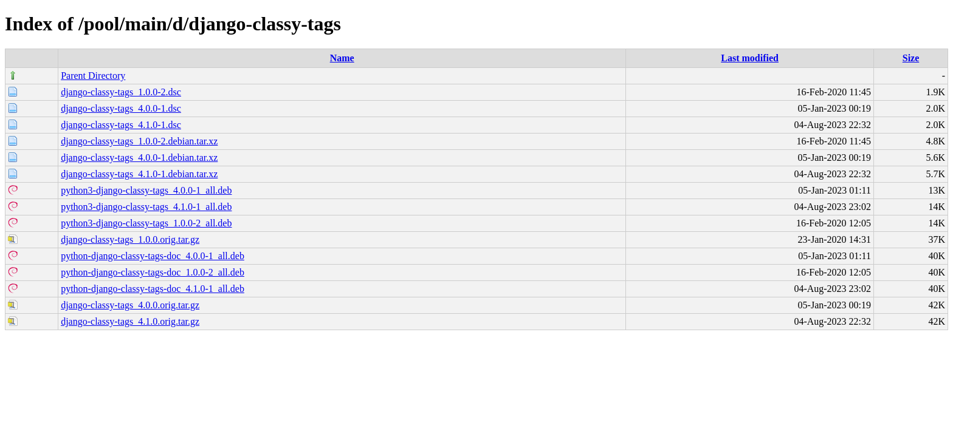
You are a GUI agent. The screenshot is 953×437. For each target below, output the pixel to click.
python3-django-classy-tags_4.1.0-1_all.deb (146, 207)
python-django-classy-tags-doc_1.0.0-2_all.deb (152, 272)
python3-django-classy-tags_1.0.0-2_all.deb (146, 223)
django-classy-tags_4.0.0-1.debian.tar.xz (139, 157)
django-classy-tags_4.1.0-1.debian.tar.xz (139, 174)
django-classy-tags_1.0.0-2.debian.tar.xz (139, 141)
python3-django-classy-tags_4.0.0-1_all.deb (146, 190)
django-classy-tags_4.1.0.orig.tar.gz (130, 321)
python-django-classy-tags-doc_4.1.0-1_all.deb (152, 288)
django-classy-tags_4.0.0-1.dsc (121, 108)
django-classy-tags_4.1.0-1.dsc (121, 125)
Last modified (750, 58)
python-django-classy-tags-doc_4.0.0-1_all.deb (152, 256)
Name (342, 58)
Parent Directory (93, 75)
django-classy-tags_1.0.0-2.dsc (121, 92)
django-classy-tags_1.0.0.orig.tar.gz (130, 239)
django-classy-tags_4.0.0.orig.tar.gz (130, 305)
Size (911, 58)
